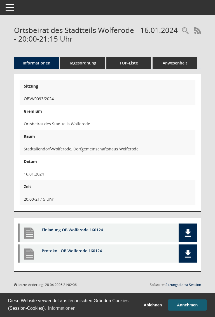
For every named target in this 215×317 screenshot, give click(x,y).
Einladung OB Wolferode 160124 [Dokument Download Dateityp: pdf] (72, 229)
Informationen (36, 63)
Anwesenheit (175, 63)
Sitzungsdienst (183, 284)
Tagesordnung (82, 63)
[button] (188, 233)
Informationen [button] (62, 308)
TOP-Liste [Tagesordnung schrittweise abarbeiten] (129, 63)
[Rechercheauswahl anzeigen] (185, 30)
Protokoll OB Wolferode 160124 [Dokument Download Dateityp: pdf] (72, 250)
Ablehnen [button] (153, 305)
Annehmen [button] (187, 305)
